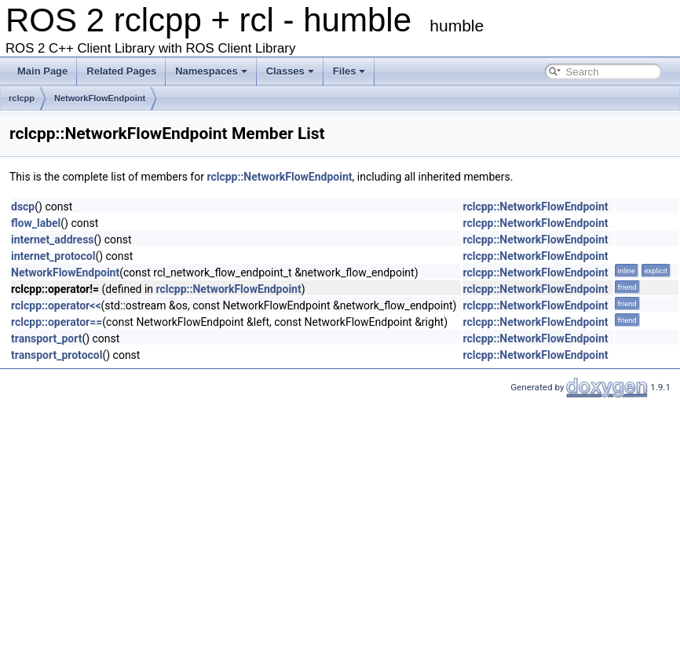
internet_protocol (53, 256)
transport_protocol (56, 355)
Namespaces (211, 71)
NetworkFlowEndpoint (99, 98)
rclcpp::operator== (56, 322)
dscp (23, 206)
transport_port (46, 338)
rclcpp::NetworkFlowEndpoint (279, 176)
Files (349, 71)
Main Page (42, 71)
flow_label (35, 223)
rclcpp (22, 98)
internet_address (52, 239)
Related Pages (121, 71)
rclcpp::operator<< (56, 305)
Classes (290, 71)
